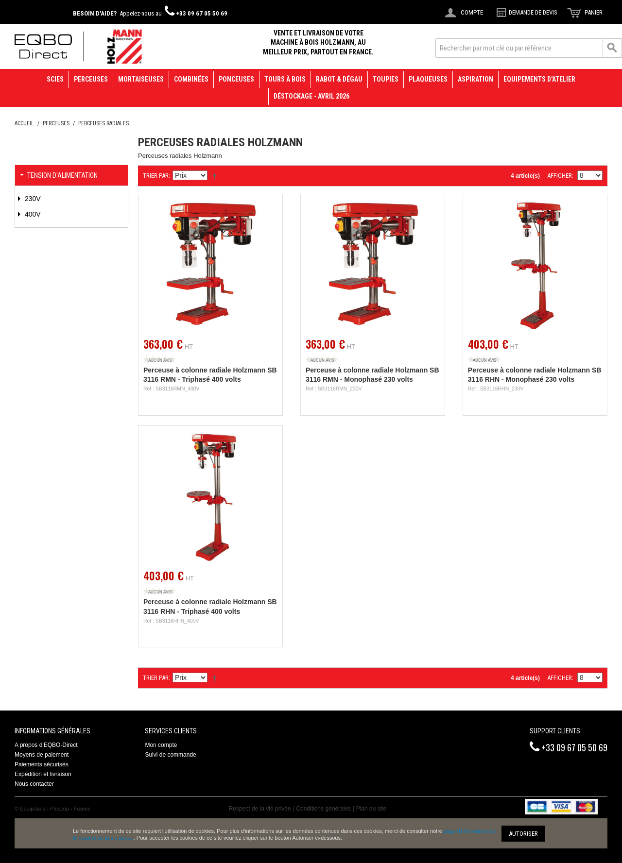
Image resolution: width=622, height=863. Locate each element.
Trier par (156, 175)
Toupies (385, 79)
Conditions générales (323, 808)
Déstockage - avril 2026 (311, 96)
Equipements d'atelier (539, 79)
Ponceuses (236, 79)
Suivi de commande (170, 754)
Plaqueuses (428, 79)
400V (32, 214)
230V (32, 199)
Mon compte (161, 745)
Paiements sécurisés (42, 764)
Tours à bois (285, 79)
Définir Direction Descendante (216, 176)
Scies (55, 79)
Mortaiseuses (141, 79)
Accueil (24, 123)
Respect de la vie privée (260, 808)
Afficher (559, 175)
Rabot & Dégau (339, 79)
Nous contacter (34, 783)
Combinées (191, 79)
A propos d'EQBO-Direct (46, 745)
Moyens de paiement (42, 754)
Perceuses (91, 79)
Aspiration (475, 79)
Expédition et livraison (43, 774)
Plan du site (371, 808)
